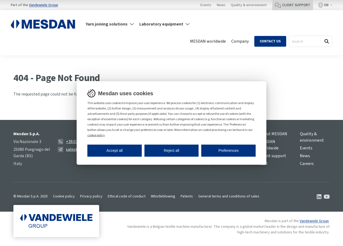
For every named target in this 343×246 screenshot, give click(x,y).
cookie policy (96, 135)
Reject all (171, 150)
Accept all (114, 150)
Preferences (228, 150)
